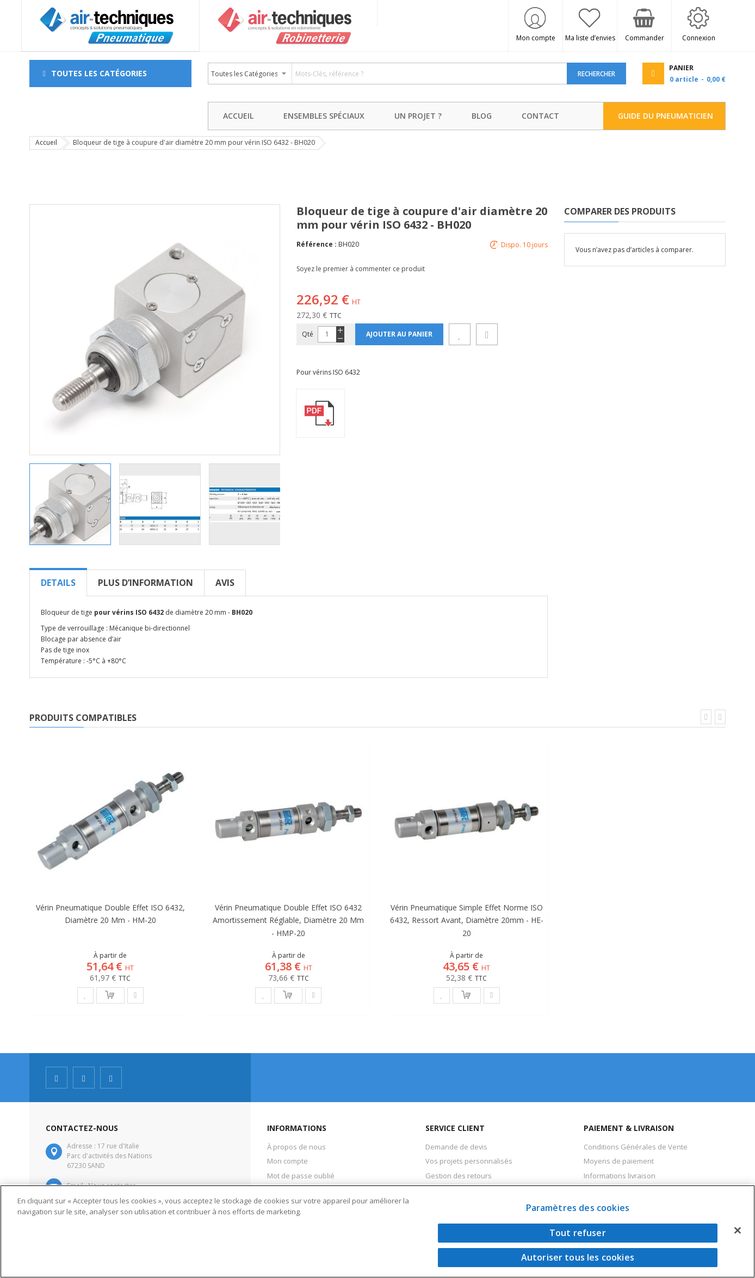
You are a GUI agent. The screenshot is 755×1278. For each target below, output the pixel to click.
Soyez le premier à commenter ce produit (360, 268)
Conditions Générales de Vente (636, 1147)
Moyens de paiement (619, 1161)
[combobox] (388, 73)
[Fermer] (738, 1230)
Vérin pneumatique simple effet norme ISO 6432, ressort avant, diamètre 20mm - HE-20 (466, 920)
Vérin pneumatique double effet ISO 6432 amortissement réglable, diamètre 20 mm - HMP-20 (288, 920)
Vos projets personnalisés (468, 1161)
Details (58, 583)
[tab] (58, 583)
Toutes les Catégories (99, 73)
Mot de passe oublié (301, 1176)
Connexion (698, 37)
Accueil (46, 142)
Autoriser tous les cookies (577, 1257)
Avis (224, 583)
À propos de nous (296, 1147)
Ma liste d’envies (590, 37)
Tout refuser (577, 1233)
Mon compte (535, 37)
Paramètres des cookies (578, 1208)
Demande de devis (456, 1147)
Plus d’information (145, 583)
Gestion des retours (458, 1176)
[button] (164, 504)
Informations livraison (619, 1176)
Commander (644, 37)
